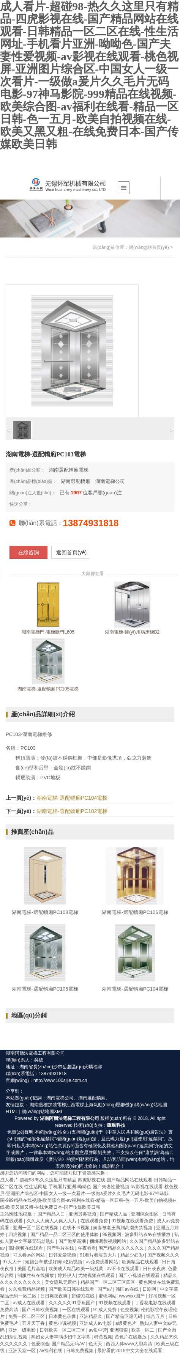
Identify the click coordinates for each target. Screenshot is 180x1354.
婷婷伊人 (67, 1275)
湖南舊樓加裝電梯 (48, 1104)
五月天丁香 (34, 1323)
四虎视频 (18, 1234)
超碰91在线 (83, 1296)
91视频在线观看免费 (132, 1220)
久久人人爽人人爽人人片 (52, 1220)
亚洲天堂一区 (22, 1350)
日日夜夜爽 (154, 1268)
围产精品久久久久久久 (121, 1248)
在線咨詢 (28, 552)
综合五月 (156, 1316)
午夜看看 (87, 1248)
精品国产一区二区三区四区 (108, 1282)
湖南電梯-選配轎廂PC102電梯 (71, 811)
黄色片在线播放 (131, 1337)
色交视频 (129, 1309)
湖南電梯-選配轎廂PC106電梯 (135, 912)
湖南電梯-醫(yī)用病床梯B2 (132, 632)
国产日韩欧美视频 (41, 1309)
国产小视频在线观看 (139, 1275)
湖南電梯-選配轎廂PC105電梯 (48, 689)
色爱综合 (40, 1343)
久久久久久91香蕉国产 (72, 1302)
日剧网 (149, 1289)
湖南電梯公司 (110, 481)
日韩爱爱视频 (63, 1255)
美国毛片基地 (31, 1268)
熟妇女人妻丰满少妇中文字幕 (61, 1337)
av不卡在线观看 (123, 1268)
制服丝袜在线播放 (36, 1275)
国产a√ (105, 1289)
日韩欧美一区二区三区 (62, 1330)
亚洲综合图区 (145, 1214)
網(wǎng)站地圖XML (42, 1111)
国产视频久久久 (163, 1255)
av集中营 (97, 1330)
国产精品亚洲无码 (125, 1316)
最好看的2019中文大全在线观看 (130, 1350)
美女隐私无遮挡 (61, 1282)
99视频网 (112, 1234)
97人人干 (12, 1261)
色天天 (95, 1343)
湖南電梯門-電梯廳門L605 (48, 632)
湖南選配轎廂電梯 (68, 470)
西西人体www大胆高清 (129, 1343)
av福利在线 (51, 1350)
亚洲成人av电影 (96, 1323)
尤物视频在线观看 (97, 1275)
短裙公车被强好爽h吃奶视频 (54, 1261)
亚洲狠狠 (119, 1330)
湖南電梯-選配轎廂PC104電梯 (71, 798)
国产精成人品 (114, 1214)
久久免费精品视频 (27, 1289)
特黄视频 (103, 1337)
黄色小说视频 (63, 1323)
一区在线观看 (76, 1309)
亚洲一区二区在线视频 (36, 1227)
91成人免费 (105, 1309)
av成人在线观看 (29, 1302)
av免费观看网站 (102, 1261)
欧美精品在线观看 (140, 1261)
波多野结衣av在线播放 (148, 1234)
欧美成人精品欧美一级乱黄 (76, 1268)
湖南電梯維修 (37, 734)
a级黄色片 (126, 1323)
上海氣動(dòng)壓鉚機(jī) (109, 1104)
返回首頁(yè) (71, 552)
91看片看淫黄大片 (99, 1255)
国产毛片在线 (61, 1248)
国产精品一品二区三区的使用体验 (65, 1234)
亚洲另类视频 (83, 1214)
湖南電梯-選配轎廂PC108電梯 (45, 912)
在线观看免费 (95, 1220)
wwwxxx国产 (132, 1296)
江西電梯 (75, 1104)
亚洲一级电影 (22, 1330)
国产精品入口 (52, 1214)
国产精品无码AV (69, 1343)
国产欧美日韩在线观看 (72, 1289)
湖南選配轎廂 (75, 481)
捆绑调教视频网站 (108, 1241)
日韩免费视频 (80, 1350)
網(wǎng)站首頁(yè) (149, 247)
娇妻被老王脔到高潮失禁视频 (123, 1227)
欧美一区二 (143, 1330)
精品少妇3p (132, 1255)
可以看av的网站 (29, 1255)
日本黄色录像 (63, 1316)
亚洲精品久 (91, 1316)
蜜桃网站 (107, 1296)
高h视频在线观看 (26, 1248)
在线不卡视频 (76, 1227)
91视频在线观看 (115, 1302)
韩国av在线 (127, 1289)
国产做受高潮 (72, 1241)
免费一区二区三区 (27, 1316)
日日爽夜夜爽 (54, 1296)
